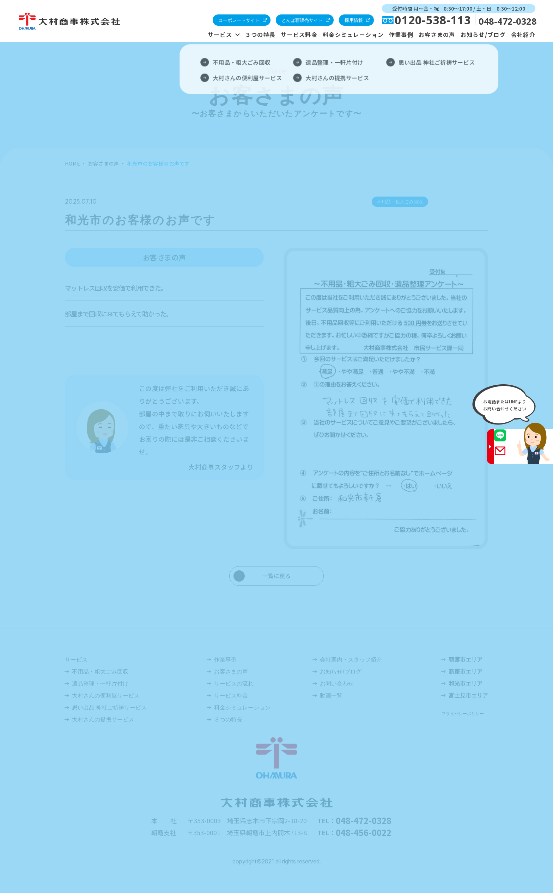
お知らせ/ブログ (483, 34)
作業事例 (401, 34)
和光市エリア (465, 683)
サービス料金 (299, 34)
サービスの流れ (234, 683)
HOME (72, 163)
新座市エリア (465, 671)
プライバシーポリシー (463, 713)
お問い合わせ (337, 683)
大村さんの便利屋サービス (106, 695)
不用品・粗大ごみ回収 (100, 671)
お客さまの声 (437, 34)
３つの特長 (260, 34)
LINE (507, 440)
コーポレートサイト (239, 20)
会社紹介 (523, 34)
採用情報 (354, 20)
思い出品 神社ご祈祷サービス (109, 707)
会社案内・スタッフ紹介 (351, 659)
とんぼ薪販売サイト (302, 20)
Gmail (507, 455)
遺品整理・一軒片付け (100, 683)
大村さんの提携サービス (103, 719)
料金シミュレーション (353, 34)
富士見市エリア (468, 695)
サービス (220, 34)
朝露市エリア (465, 659)
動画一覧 (331, 695)
